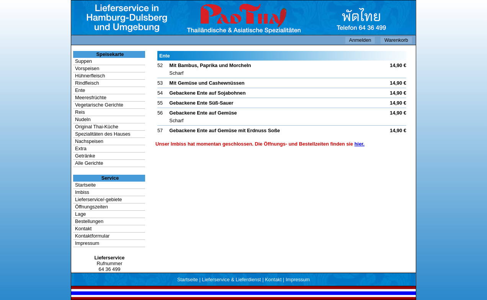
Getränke (85, 156)
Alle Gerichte (89, 163)
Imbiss (82, 192)
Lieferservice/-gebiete (98, 199)
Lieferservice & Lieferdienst (231, 279)
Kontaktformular (92, 236)
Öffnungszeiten (91, 207)
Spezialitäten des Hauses (102, 134)
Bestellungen (89, 221)
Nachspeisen (89, 141)
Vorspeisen (87, 68)
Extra (81, 148)
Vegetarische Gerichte (99, 105)
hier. (359, 144)
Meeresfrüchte (90, 97)
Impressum (87, 243)
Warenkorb (396, 40)
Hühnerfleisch (90, 76)
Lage (80, 214)
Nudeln (83, 119)
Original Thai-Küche (96, 127)
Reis (80, 112)
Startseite (85, 185)
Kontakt (83, 228)
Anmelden (360, 40)
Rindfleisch (87, 83)
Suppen (83, 61)
